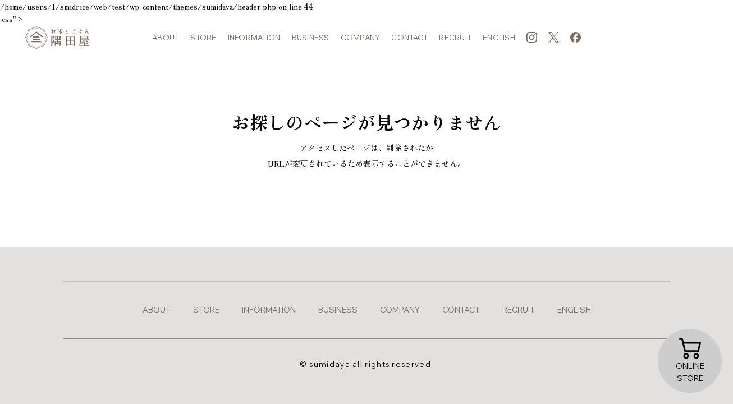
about (165, 39)
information (254, 39)
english (499, 39)
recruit (455, 39)
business (310, 39)
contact (409, 39)
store (203, 39)
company (361, 39)
